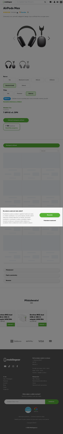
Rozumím (50, 215)
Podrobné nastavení (50, 220)
